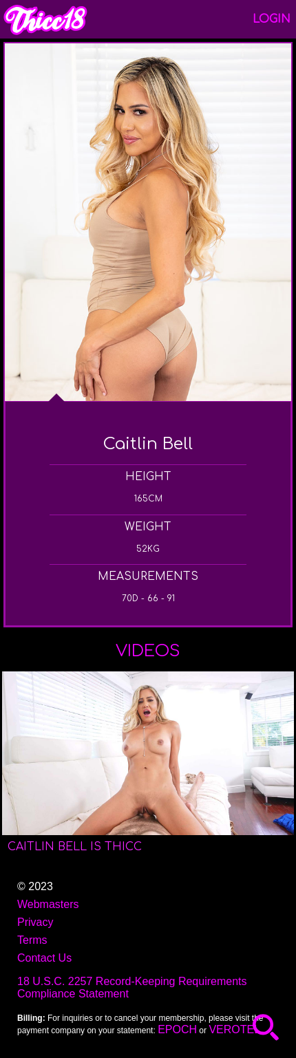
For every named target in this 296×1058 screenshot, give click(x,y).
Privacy (35, 922)
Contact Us (44, 958)
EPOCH (177, 1029)
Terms (32, 940)
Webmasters (48, 904)
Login (271, 19)
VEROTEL (234, 1029)
